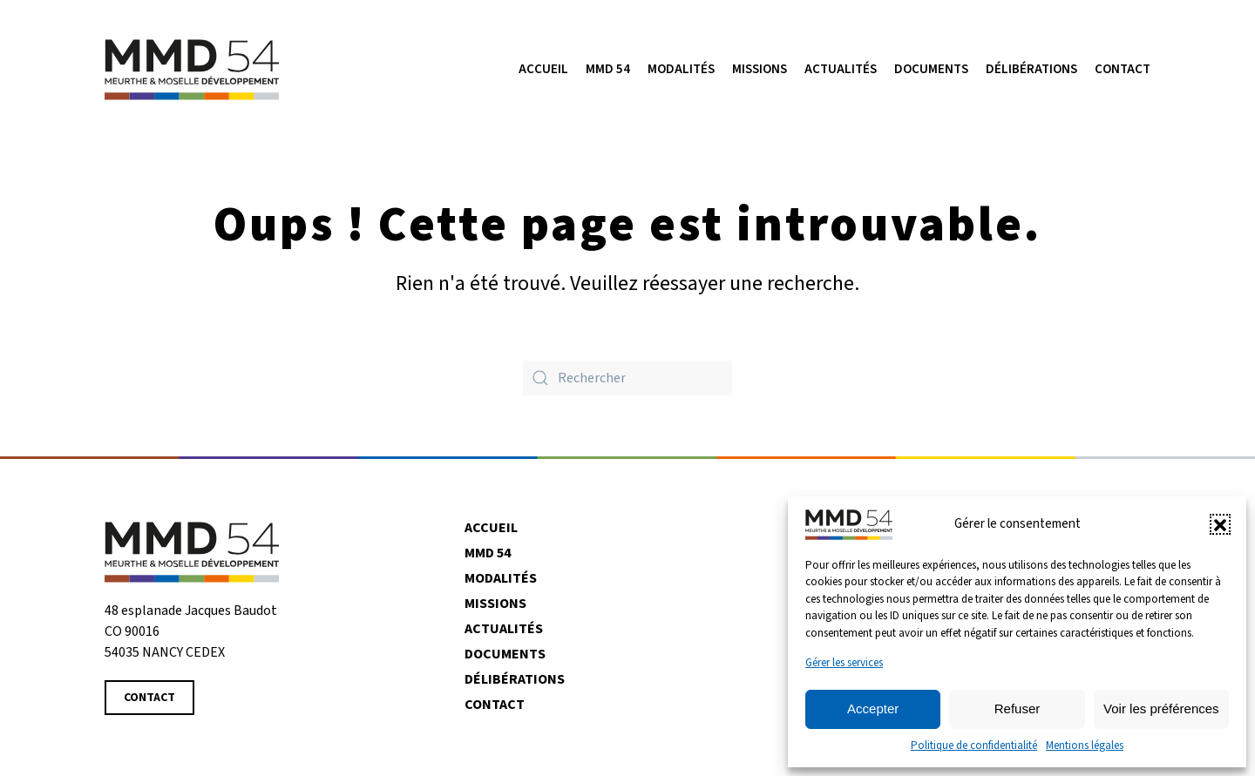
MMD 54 (608, 69)
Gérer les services (844, 663)
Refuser (1017, 708)
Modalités (681, 69)
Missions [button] (759, 69)
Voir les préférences (1161, 708)
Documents (931, 69)
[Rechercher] (627, 378)
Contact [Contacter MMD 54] (149, 697)
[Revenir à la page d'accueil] (192, 551)
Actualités (504, 628)
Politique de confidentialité (974, 745)
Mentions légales (1084, 745)
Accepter (873, 708)
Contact (1122, 69)
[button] (1220, 524)
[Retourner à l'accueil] (192, 70)
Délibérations (1031, 69)
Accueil (543, 69)
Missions (495, 603)
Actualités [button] (840, 69)
